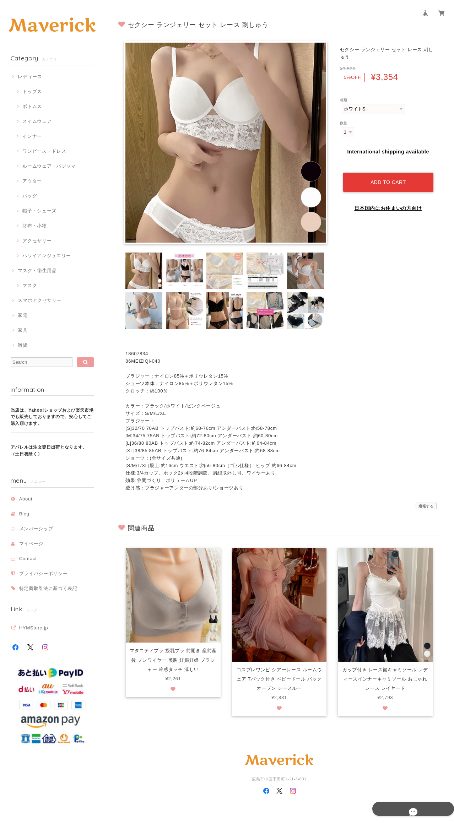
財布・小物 (34, 225)
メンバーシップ (36, 528)
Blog (24, 513)
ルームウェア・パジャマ (49, 166)
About (26, 499)
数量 (343, 123)
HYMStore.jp (33, 627)
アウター (32, 181)
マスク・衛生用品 (37, 270)
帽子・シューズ (39, 210)
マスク (29, 285)
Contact (28, 558)
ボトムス (32, 106)
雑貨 (22, 345)
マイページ (31, 543)
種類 (343, 100)
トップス (32, 91)
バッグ (29, 196)
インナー (32, 136)
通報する (426, 506)
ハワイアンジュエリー (46, 255)
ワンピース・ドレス (44, 151)
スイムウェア (37, 121)
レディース (30, 76)
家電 (22, 315)
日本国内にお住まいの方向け (388, 202)
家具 (22, 330)
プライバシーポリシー (43, 573)
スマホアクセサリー (39, 300)
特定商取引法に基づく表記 (48, 588)
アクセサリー (37, 240)
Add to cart (388, 176)
